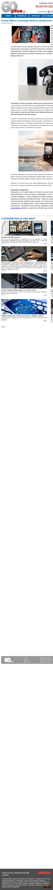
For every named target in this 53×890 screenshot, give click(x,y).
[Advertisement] (26, 341)
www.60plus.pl (17, 208)
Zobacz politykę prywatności (10, 887)
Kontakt (26, 660)
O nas (25, 658)
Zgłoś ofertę (27, 662)
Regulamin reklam (45, 662)
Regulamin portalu (45, 658)
